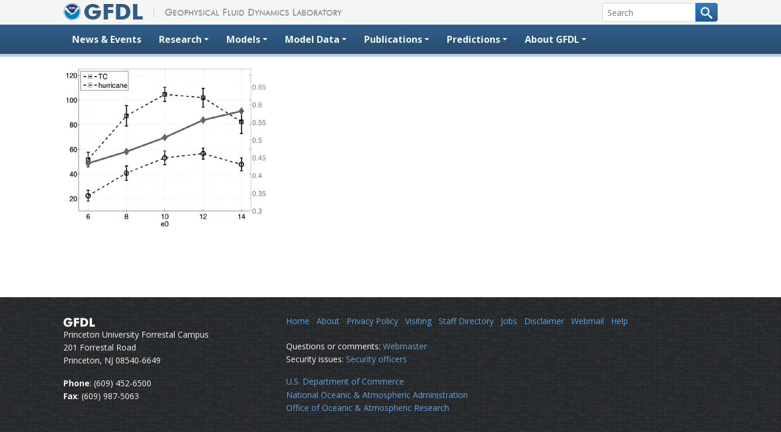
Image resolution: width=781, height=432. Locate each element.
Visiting (418, 320)
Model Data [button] (312, 39)
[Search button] (706, 12)
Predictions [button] (473, 39)
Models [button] (243, 39)
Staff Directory (466, 320)
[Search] (649, 12)
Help (619, 320)
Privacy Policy (372, 320)
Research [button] (180, 39)
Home (298, 320)
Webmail (587, 320)
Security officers (376, 359)
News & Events (106, 39)
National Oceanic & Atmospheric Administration (377, 394)
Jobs (509, 320)
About (328, 320)
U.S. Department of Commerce (345, 381)
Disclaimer (544, 320)
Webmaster (405, 346)
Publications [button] (393, 39)
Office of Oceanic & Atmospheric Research (367, 407)
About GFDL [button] (552, 39)
